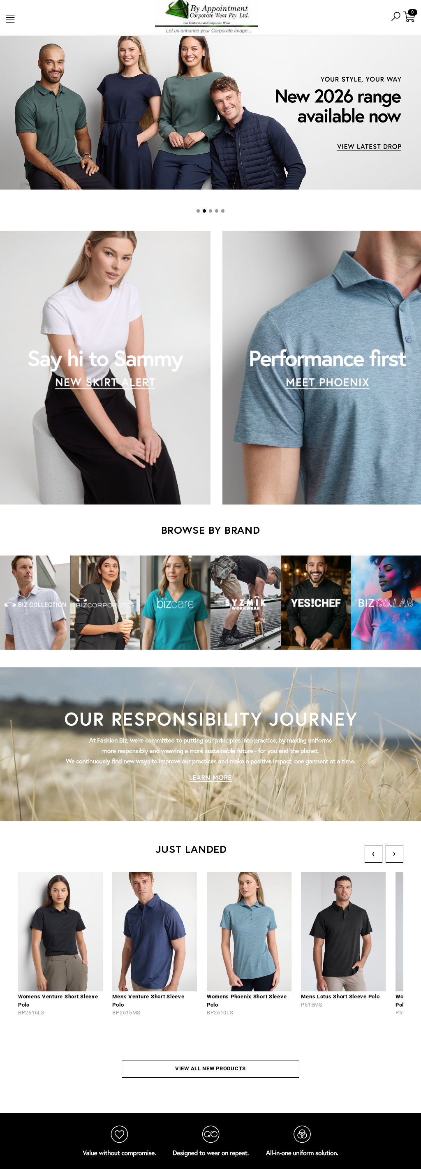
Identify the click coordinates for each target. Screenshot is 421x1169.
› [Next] (394, 853)
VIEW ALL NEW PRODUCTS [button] (210, 1068)
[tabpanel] (210, 114)
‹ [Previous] (373, 853)
